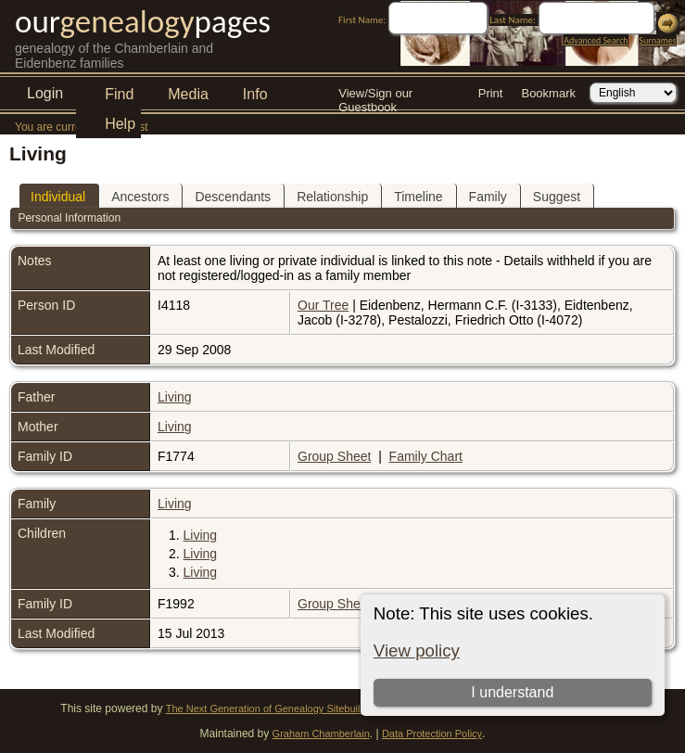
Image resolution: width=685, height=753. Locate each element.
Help (120, 124)
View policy (417, 650)
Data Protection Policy (432, 733)
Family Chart (426, 456)
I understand (512, 692)
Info (255, 94)
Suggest (556, 196)
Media (188, 94)
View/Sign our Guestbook (375, 95)
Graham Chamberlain (321, 733)
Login (45, 93)
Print (490, 93)
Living (175, 396)
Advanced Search (596, 40)
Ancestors (140, 196)
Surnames (657, 40)
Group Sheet (334, 456)
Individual (58, 196)
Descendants (233, 196)
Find (119, 94)
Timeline (418, 196)
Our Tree (323, 305)
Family (488, 196)
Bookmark (548, 93)
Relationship (332, 196)
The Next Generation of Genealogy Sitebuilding (273, 708)
